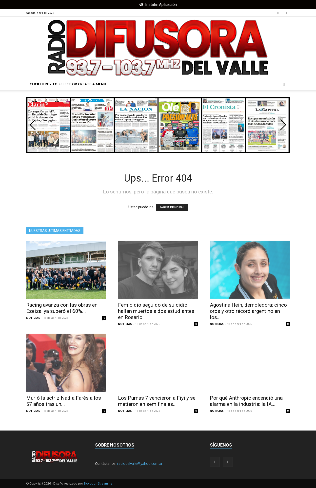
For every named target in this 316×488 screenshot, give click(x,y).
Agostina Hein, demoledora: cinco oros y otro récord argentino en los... (248, 311)
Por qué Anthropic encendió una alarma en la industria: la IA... (246, 401)
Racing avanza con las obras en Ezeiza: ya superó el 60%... (62, 308)
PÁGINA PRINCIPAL (171, 207)
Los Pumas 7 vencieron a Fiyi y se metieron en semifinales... (157, 401)
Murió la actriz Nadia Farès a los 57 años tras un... (63, 401)
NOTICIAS (33, 317)
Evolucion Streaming (98, 483)
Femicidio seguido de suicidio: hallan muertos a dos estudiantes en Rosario (156, 311)
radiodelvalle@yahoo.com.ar (139, 463)
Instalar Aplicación (158, 4)
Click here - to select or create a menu (68, 84)
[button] (284, 84)
